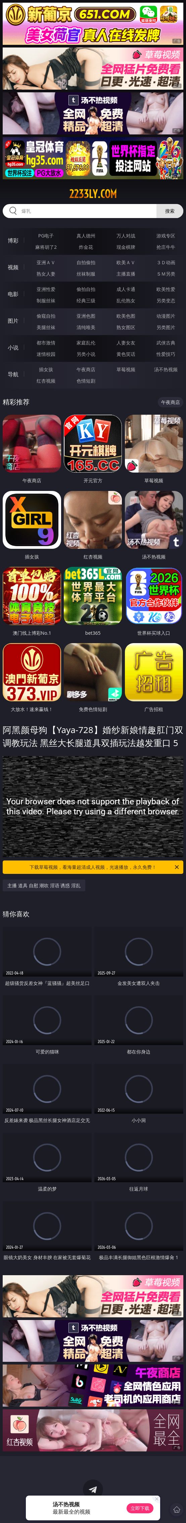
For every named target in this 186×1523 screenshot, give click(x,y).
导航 (13, 374)
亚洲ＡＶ (46, 262)
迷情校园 (46, 354)
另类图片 (165, 327)
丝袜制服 (86, 274)
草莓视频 (126, 369)
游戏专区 (165, 235)
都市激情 (46, 342)
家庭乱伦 (86, 342)
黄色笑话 (126, 354)
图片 (13, 320)
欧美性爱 (165, 289)
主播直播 (126, 274)
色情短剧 (86, 381)
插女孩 (46, 369)
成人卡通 (126, 289)
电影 (13, 294)
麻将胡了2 (46, 247)
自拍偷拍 (86, 262)
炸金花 (86, 247)
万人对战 (126, 235)
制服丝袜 (46, 300)
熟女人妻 (46, 274)
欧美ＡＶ (126, 262)
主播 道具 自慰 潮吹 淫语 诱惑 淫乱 (44, 885)
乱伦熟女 (126, 300)
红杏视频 (46, 381)
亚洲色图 (86, 316)
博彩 (13, 240)
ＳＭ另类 (165, 274)
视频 (13, 267)
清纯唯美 (86, 327)
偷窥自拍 (46, 316)
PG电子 (46, 235)
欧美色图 (126, 316)
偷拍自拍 (86, 289)
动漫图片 (165, 316)
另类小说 (86, 354)
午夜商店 (86, 369)
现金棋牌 (126, 247)
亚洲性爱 (46, 289)
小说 (13, 347)
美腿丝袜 (46, 327)
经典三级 (86, 300)
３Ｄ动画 (165, 262)
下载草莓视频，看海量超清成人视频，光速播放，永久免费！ (105, 867)
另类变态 (165, 300)
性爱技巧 (165, 354)
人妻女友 (126, 342)
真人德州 (86, 235)
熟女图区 (126, 327)
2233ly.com (93, 194)
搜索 (170, 211)
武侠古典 (165, 342)
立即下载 (140, 1508)
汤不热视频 (166, 369)
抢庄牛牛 (165, 247)
